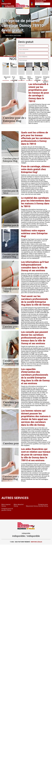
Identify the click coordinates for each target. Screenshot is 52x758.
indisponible (7, 6)
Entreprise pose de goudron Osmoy (7, 509)
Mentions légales (36, 542)
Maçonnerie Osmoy (32, 506)
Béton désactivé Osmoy (18, 505)
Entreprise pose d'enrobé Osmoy (43, 505)
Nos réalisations (13, 35)
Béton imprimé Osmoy (5, 505)
